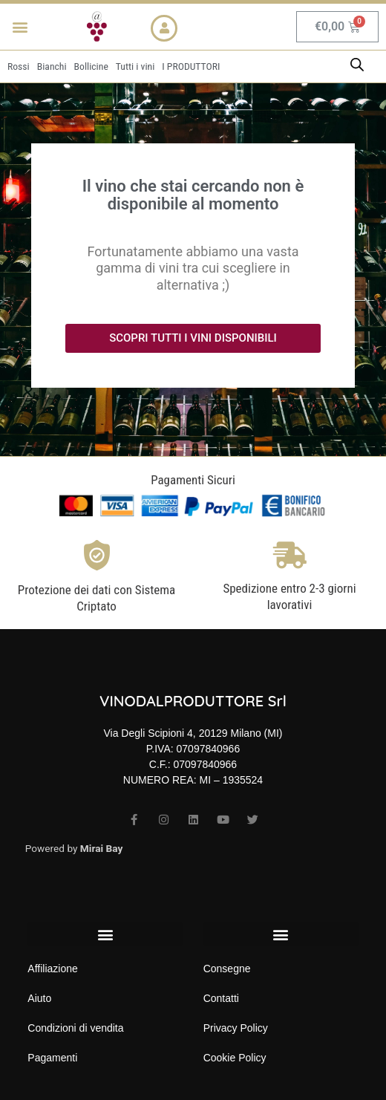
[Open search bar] (357, 64)
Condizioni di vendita (75, 1028)
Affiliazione (52, 968)
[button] (19, 27)
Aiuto (39, 998)
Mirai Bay (101, 848)
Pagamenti (52, 1058)
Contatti (221, 998)
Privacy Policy (235, 1028)
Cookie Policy (234, 1058)
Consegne (227, 968)
